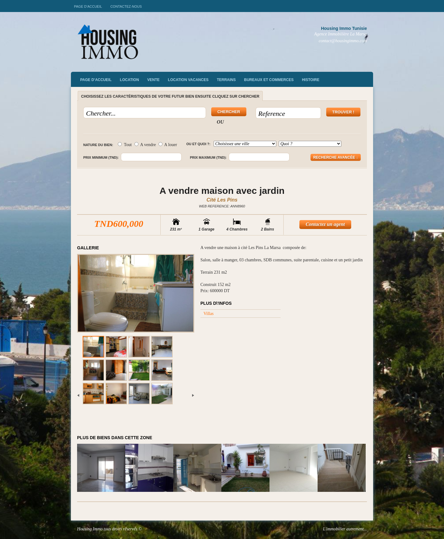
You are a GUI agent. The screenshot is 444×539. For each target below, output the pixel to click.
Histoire (310, 80)
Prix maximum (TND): (208, 157)
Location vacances (188, 80)
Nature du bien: (98, 145)
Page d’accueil (88, 6)
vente (153, 80)
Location (129, 80)
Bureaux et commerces (269, 80)
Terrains (226, 80)
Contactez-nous (126, 6)
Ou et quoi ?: (198, 144)
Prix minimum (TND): (101, 157)
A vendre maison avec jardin (222, 191)
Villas (209, 313)
